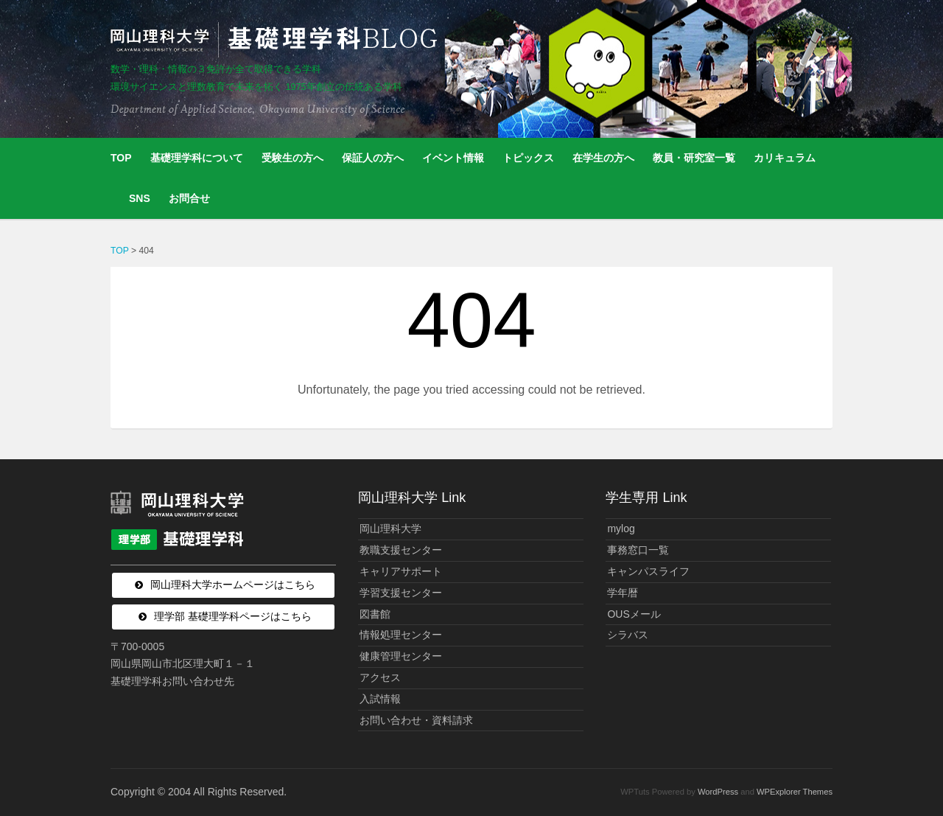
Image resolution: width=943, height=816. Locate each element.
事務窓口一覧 (638, 550)
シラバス (627, 635)
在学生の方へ (603, 158)
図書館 (375, 614)
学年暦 (622, 593)
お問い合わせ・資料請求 (416, 720)
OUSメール (633, 614)
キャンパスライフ (648, 571)
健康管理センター (401, 656)
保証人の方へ (373, 158)
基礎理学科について (196, 158)
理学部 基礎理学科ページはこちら (233, 616)
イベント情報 (453, 158)
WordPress (718, 791)
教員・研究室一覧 (694, 158)
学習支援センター (401, 593)
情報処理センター (401, 635)
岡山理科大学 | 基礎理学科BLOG (277, 39)
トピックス (528, 158)
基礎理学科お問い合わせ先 (172, 681)
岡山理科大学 (390, 528)
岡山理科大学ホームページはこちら (232, 584)
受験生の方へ (292, 158)
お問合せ (189, 198)
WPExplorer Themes (794, 791)
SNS (139, 198)
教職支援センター (401, 550)
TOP (121, 158)
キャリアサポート (401, 571)
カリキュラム (785, 158)
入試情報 (380, 699)
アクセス (380, 677)
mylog (620, 528)
